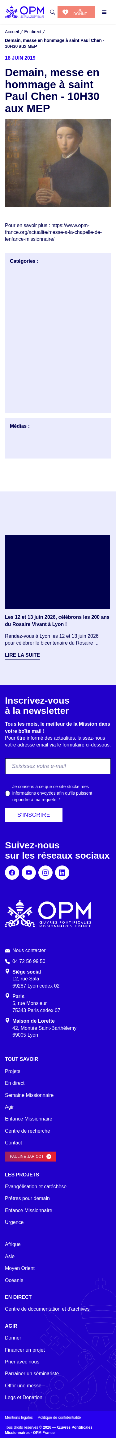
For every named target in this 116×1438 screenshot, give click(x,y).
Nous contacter (29, 950)
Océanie (14, 1280)
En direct (14, 1083)
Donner (13, 1337)
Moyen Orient (20, 1268)
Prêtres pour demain (27, 1198)
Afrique (13, 1244)
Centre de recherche (27, 1131)
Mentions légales (19, 1417)
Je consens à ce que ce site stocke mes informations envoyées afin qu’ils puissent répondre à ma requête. (52, 793)
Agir (9, 1107)
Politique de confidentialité (59, 1417)
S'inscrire (33, 815)
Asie (10, 1256)
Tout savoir (21, 1059)
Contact (13, 1142)
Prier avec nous (22, 1361)
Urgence (14, 1222)
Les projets (22, 1174)
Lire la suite (22, 655)
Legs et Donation (23, 1397)
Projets (12, 1071)
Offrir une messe (23, 1385)
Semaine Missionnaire (29, 1095)
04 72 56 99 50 (28, 961)
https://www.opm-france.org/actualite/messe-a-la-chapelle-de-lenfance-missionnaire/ (53, 232)
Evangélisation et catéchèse (36, 1186)
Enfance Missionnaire (28, 1118)
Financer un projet (25, 1350)
